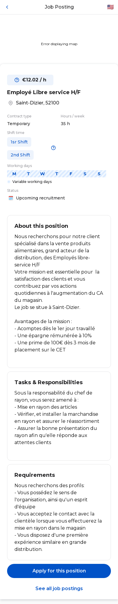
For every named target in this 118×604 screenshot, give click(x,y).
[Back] (7, 7)
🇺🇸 (110, 7)
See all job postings (59, 588)
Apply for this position (59, 571)
